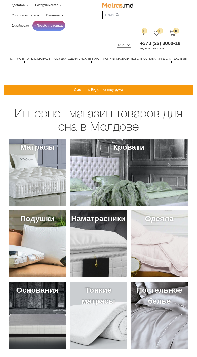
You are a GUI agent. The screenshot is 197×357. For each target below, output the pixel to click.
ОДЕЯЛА (74, 58)
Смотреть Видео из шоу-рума (98, 90)
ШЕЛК (167, 58)
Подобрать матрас (48, 25)
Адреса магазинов (152, 48)
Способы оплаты (25, 15)
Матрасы (17, 58)
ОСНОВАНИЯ (152, 58)
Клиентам (55, 15)
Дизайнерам (20, 25)
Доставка (20, 5)
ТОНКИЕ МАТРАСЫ (38, 58)
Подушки (59, 58)
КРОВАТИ (122, 58)
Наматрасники (103, 58)
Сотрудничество (48, 5)
